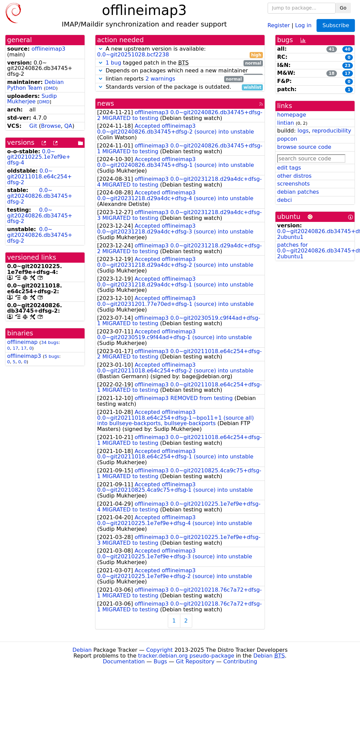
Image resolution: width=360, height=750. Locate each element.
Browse (51, 126)
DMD (51, 88)
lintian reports (170, 79)
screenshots (293, 183)
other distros (294, 176)
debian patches (298, 192)
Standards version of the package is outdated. (180, 87)
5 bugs (51, 356)
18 (332, 73)
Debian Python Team (35, 85)
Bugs (160, 661)
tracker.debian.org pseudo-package (186, 655)
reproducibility (331, 130)
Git (33, 126)
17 (15, 348)
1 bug (113, 62)
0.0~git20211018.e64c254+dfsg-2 (39, 177)
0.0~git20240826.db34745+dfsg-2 (39, 196)
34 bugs (49, 342)
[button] (100, 49)
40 (347, 49)
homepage (291, 114)
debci (284, 200)
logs (303, 130)
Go (343, 8)
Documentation (124, 661)
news (105, 103)
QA (68, 126)
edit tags (289, 167)
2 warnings (160, 78)
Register (279, 25)
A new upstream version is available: (180, 52)
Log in (303, 25)
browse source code (304, 147)
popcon (287, 139)
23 (347, 65)
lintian (285, 123)
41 (332, 49)
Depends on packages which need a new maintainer (180, 71)
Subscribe (335, 25)
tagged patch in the (180, 63)
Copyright (159, 650)
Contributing (240, 661)
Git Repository (195, 661)
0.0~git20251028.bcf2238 (133, 54)
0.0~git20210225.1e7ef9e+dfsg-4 (39, 157)
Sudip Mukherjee (32, 99)
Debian (82, 650)
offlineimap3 (49, 49)
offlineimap (22, 342)
